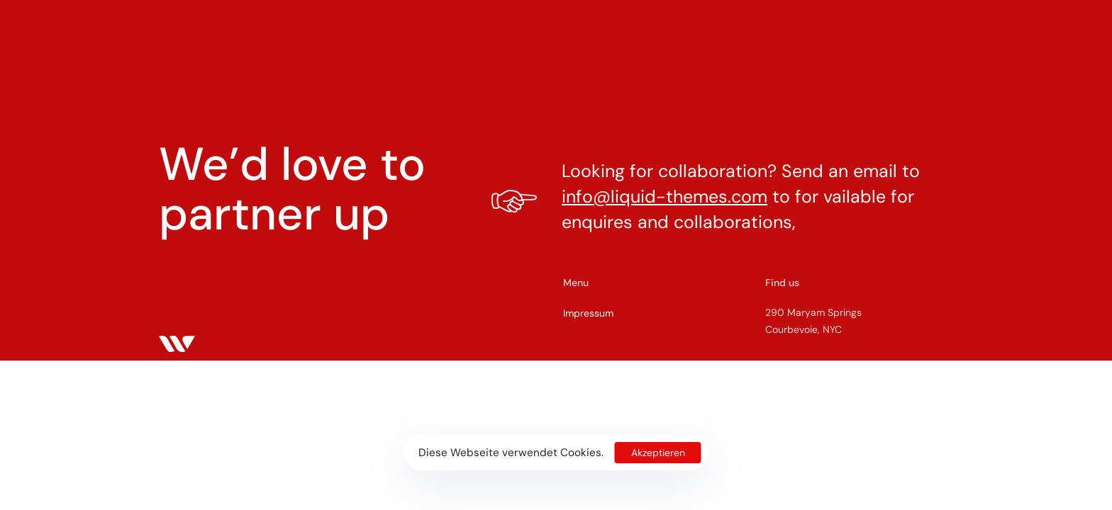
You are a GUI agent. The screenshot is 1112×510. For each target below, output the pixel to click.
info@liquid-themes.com (664, 196)
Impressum (588, 313)
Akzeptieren (658, 452)
